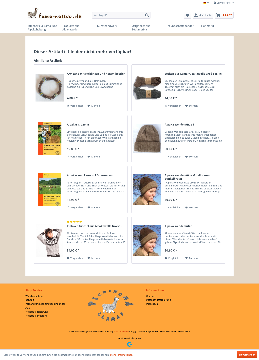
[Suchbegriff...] (121, 15)
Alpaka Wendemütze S (179, 124)
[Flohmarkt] (216, 26)
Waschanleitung (34, 296)
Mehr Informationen (121, 354)
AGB (27, 307)
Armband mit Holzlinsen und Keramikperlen (96, 74)
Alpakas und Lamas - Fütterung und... (92, 175)
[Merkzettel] (187, 15)
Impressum (152, 303)
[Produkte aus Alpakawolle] (77, 28)
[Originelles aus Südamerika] (147, 28)
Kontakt (29, 299)
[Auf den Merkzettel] (94, 106)
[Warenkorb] (224, 15)
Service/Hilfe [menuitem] (222, 2)
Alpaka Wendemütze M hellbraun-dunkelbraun (187, 177)
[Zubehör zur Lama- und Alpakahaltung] (42, 28)
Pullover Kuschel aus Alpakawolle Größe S (94, 226)
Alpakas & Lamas (78, 124)
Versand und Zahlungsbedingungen (45, 303)
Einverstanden (247, 354)
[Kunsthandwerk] (112, 26)
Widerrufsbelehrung (36, 311)
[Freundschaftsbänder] (181, 26)
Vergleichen (75, 105)
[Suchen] (147, 15)
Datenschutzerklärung (158, 299)
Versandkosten (121, 331)
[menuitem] (121, 15)
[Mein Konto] (203, 15)
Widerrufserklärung (36, 315)
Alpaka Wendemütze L (179, 226)
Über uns (151, 296)
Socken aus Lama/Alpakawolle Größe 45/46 (193, 74)
